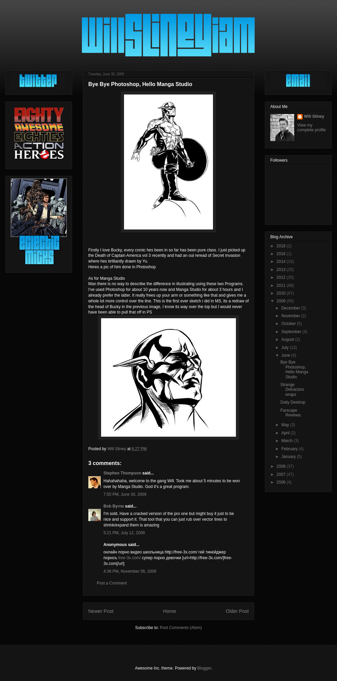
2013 (282, 269)
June (286, 355)
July (285, 347)
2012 (282, 277)
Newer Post (100, 611)
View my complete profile (311, 127)
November (291, 316)
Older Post (237, 611)
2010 (282, 293)
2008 (282, 466)
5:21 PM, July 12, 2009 (124, 532)
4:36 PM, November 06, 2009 (129, 571)
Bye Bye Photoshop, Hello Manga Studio (294, 369)
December (291, 308)
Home (169, 611)
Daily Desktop (292, 402)
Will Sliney (314, 116)
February (290, 448)
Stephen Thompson (122, 473)
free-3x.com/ (129, 557)
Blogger (204, 668)
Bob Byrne (113, 506)
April (285, 433)
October (289, 323)
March (287, 440)
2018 (282, 246)
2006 (282, 482)
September (291, 331)
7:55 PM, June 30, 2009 (124, 494)
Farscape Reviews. (291, 412)
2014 (282, 261)
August (288, 339)
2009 (282, 301)
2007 (282, 474)
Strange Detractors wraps (292, 389)
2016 (282, 253)
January (289, 456)
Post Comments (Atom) (181, 627)
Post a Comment (112, 583)
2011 (282, 285)
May (285, 425)
